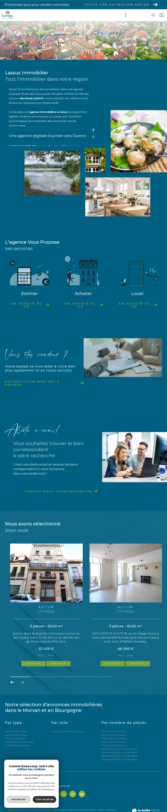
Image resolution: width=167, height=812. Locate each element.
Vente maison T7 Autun (114, 742)
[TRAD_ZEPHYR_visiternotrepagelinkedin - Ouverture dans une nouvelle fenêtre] (82, 794)
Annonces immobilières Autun (67, 731)
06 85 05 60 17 (15, 793)
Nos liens (111, 810)
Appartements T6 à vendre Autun (120, 759)
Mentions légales (89, 810)
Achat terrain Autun (15, 738)
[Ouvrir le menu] (161, 15)
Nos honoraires (60, 810)
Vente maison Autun (16, 731)
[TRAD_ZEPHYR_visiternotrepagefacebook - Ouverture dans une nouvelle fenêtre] (54, 794)
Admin (102, 810)
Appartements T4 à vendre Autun (119, 752)
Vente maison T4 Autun (114, 731)
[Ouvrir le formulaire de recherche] (143, 15)
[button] (22, 682)
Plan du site (74, 810)
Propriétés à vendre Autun (19, 742)
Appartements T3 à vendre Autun (120, 749)
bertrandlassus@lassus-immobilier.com (27, 797)
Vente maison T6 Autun (114, 738)
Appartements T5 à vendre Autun (119, 755)
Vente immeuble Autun (17, 745)
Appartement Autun (16, 735)
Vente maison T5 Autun (114, 735)
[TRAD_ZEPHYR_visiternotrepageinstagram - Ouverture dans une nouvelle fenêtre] (72, 794)
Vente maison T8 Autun (114, 745)
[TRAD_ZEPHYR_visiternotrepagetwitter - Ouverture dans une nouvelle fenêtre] (63, 794)
